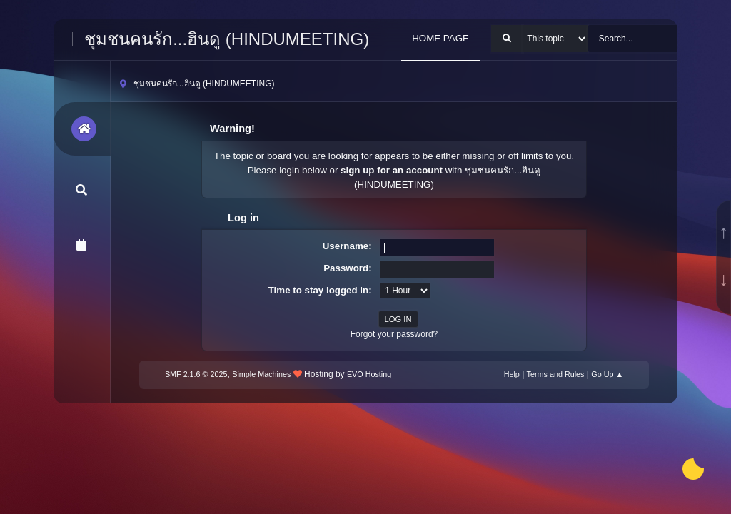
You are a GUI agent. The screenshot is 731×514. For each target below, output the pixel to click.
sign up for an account (392, 170)
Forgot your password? (394, 334)
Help (512, 374)
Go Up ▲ (607, 374)
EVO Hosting (369, 374)
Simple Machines (261, 374)
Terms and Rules (556, 374)
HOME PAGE (440, 38)
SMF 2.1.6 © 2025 (196, 374)
